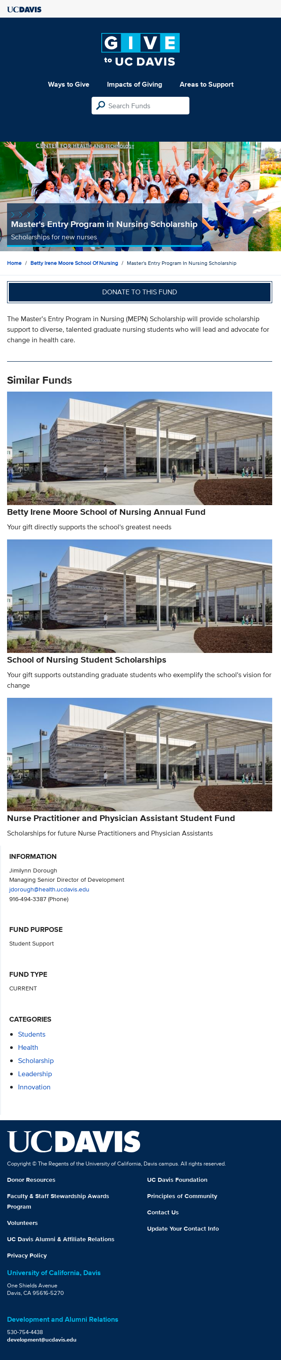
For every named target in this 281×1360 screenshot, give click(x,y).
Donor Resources (31, 1179)
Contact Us (163, 1212)
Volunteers (22, 1222)
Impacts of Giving (134, 84)
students (31, 1034)
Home (14, 263)
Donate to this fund (139, 292)
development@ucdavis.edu (42, 1339)
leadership (35, 1074)
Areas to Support (206, 84)
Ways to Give (68, 84)
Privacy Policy (27, 1255)
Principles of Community (182, 1195)
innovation (34, 1087)
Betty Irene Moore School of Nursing (74, 263)
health (28, 1047)
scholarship (36, 1061)
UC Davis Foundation (177, 1179)
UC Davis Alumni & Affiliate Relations (61, 1239)
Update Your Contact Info (183, 1228)
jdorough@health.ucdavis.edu (49, 889)
